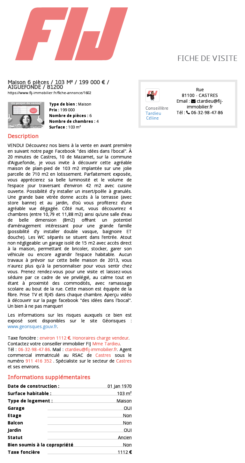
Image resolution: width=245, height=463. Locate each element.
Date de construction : (33, 386)
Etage (14, 415)
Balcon (15, 423)
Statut (15, 437)
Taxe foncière (24, 452)
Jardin (14, 430)
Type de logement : (30, 401)
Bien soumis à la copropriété (40, 445)
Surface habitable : (29, 393)
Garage (16, 408)
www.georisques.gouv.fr (32, 326)
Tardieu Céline (153, 116)
